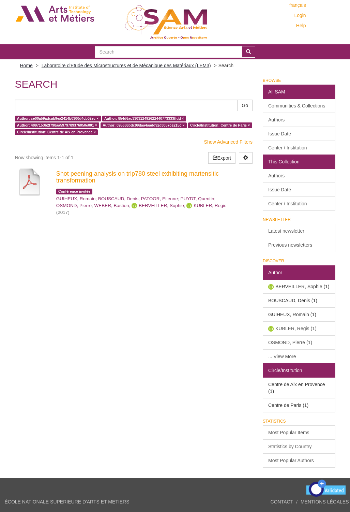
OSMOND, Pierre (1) (290, 342)
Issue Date (279, 133)
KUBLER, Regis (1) (296, 328)
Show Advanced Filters (228, 142)
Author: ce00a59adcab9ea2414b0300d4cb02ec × (58, 118)
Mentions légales (325, 501)
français (297, 5)
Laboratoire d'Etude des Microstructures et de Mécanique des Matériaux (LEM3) (126, 65)
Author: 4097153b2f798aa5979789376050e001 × (57, 125)
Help (301, 25)
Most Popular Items (288, 432)
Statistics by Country (290, 446)
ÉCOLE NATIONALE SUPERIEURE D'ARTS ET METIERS (67, 501)
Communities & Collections (296, 105)
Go (245, 105)
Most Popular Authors (291, 460)
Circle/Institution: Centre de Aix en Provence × (56, 132)
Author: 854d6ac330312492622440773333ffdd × (144, 118)
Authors (276, 119)
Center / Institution (287, 147)
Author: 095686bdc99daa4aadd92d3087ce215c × (143, 125)
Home (26, 65)
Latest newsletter (286, 231)
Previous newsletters (290, 245)
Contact (282, 501)
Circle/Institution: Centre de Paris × (220, 125)
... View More (282, 356)
